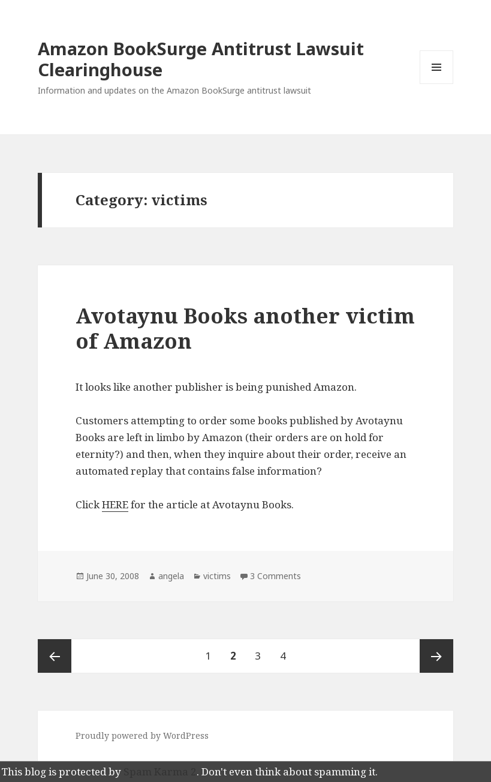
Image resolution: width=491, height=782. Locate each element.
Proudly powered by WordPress (142, 735)
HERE (115, 504)
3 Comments (275, 576)
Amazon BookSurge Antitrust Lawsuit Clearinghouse (201, 59)
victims (217, 576)
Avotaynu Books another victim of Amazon (245, 328)
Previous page (54, 656)
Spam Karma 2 (160, 771)
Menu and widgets (436, 83)
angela (171, 576)
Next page (436, 656)
